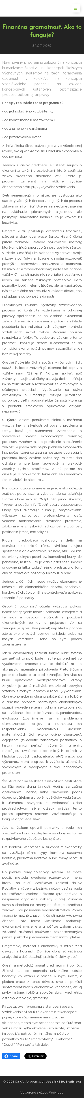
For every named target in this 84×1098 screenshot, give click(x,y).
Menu (74, 8)
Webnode (56, 1092)
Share (11, 1056)
